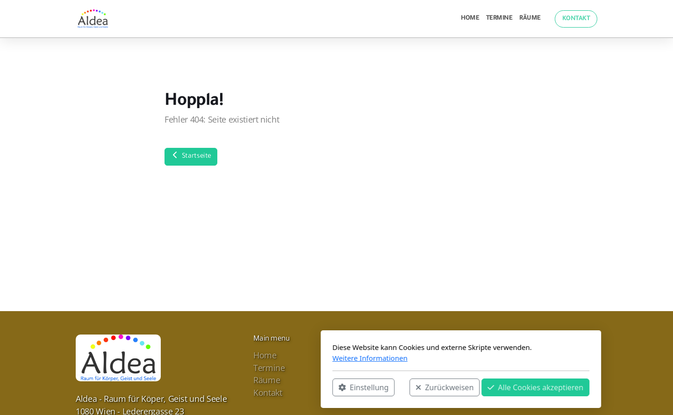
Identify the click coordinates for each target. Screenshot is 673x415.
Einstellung (239, 387)
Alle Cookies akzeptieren (411, 387)
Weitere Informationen (245, 358)
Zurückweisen (320, 387)
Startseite (191, 155)
